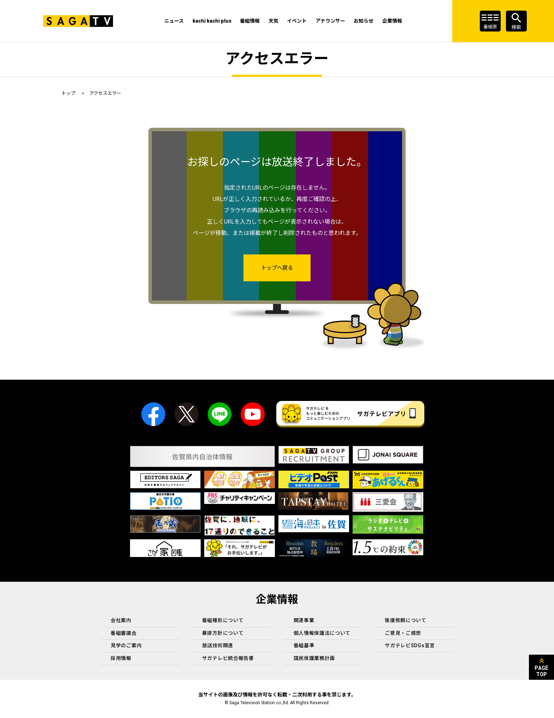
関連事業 (304, 621)
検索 (516, 27)
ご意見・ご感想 (403, 633)
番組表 (490, 27)
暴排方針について (223, 633)
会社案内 (121, 621)
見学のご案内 (126, 646)
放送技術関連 (217, 646)
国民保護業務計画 (314, 658)
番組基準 (304, 646)
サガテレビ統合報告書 (228, 658)
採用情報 (121, 658)
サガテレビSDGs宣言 (410, 646)
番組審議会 (124, 633)
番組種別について (223, 621)
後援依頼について (405, 621)
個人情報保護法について (322, 633)
